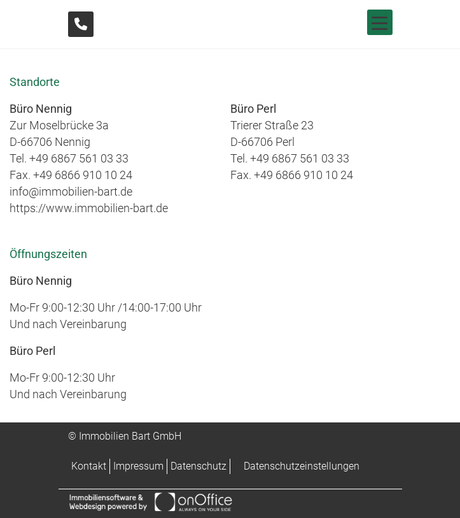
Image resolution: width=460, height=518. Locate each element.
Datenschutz (199, 466)
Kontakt (88, 466)
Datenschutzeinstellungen (301, 466)
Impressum (138, 466)
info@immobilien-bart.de (71, 191)
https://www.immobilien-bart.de (89, 208)
